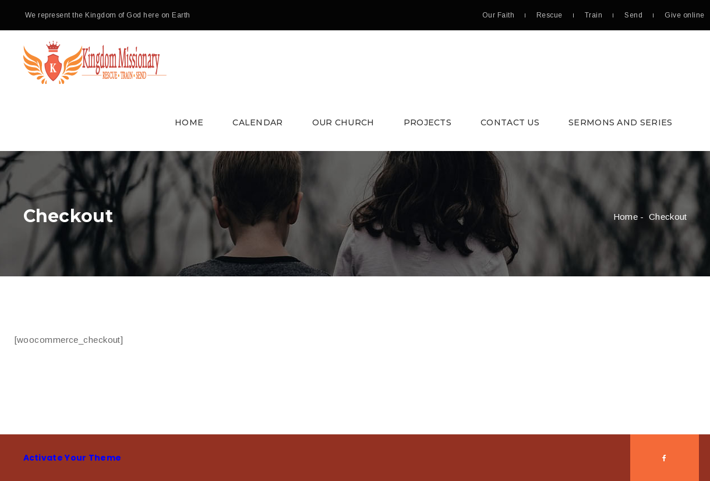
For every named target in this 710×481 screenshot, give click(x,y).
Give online (684, 15)
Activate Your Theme (72, 458)
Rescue (549, 15)
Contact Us (510, 122)
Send (633, 15)
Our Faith (498, 15)
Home (189, 122)
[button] (355, 90)
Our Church (343, 122)
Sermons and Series (620, 122)
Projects (427, 122)
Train (593, 15)
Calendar (257, 122)
